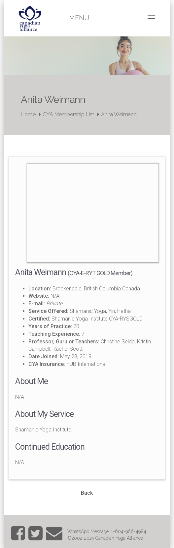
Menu (79, 18)
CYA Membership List (68, 114)
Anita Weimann (119, 114)
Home (28, 114)
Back (87, 493)
